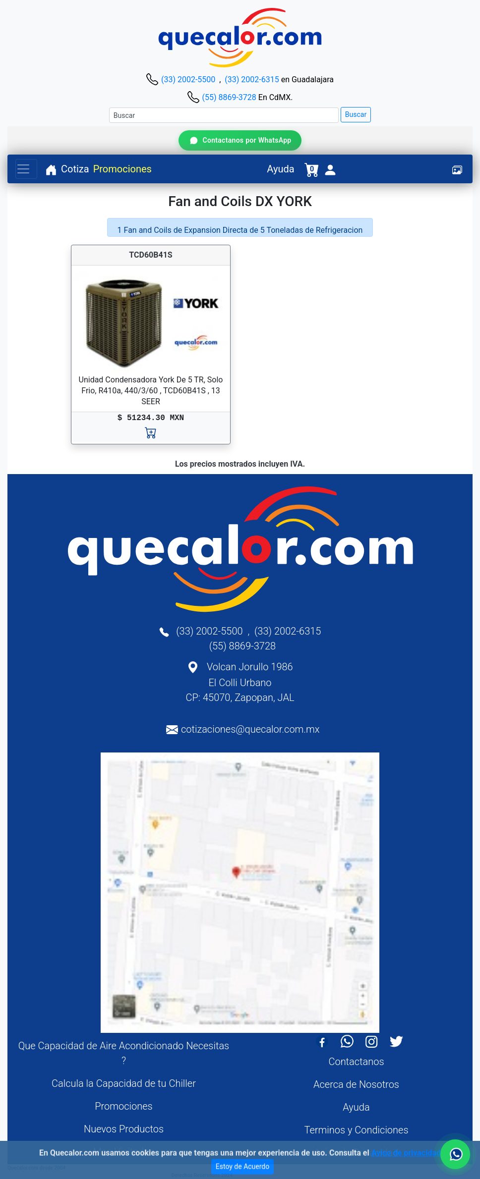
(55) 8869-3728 (229, 97)
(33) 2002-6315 (252, 79)
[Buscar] (224, 115)
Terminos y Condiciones (356, 1130)
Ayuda (280, 169)
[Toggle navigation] (26, 169)
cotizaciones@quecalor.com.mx (250, 729)
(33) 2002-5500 (188, 79)
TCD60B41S (150, 255)
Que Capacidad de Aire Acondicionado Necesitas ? (124, 1053)
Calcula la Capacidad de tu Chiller (124, 1083)
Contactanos (356, 1062)
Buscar (355, 114)
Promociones (122, 169)
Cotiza (75, 169)
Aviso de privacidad (406, 1159)
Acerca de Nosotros (356, 1084)
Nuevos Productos (124, 1129)
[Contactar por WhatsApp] (240, 140)
